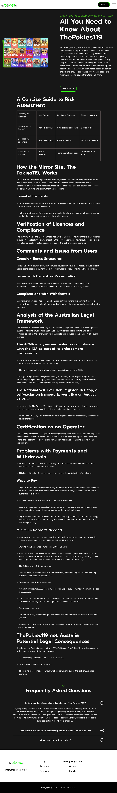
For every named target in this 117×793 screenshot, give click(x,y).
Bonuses (44, 766)
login (42, 189)
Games (72, 766)
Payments (44, 771)
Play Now (68, 88)
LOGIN (104, 5)
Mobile (72, 771)
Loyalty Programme (72, 761)
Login (44, 761)
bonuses (53, 266)
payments (54, 601)
